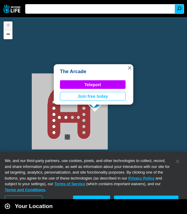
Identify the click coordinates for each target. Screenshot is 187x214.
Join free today (92, 96)
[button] (129, 67)
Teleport (93, 84)
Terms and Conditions (25, 190)
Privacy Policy (141, 178)
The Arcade (73, 71)
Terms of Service (69, 184)
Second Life (12, 8)
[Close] (177, 161)
